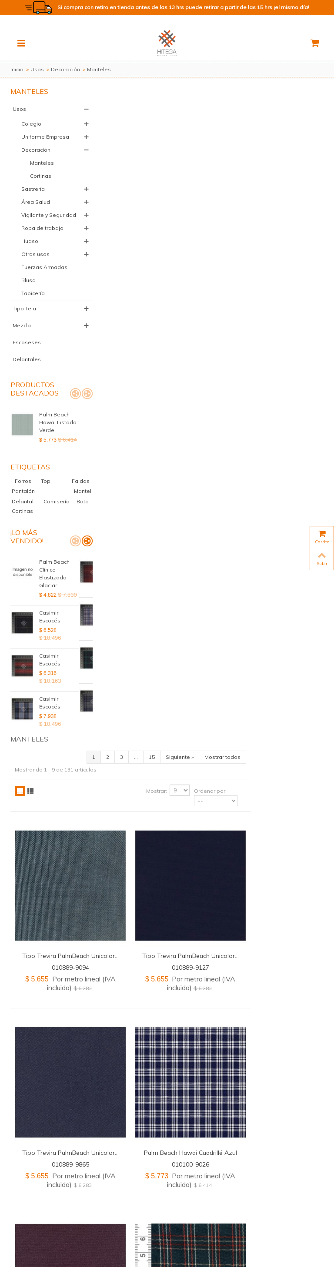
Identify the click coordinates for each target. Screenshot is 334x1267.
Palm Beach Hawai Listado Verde (58, 446)
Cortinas (40, 183)
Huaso (29, 256)
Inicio (16, 69)
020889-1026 (150, 1080)
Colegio (31, 123)
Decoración (65, 69)
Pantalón (61, 514)
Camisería (25, 534)
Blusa (28, 303)
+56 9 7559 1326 (153, 1223)
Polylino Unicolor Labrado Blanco (265, 877)
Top (55, 504)
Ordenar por (282, 140)
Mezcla (22, 349)
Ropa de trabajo (42, 243)
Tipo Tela (24, 332)
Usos (37, 69)
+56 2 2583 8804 (193, 1215)
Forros (29, 504)
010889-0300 (150, 888)
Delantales (27, 382)
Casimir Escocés (49, 649)
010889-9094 (150, 312)
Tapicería (33, 316)
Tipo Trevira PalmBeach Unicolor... (150, 300)
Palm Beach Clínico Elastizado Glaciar (54, 606)
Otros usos (35, 269)
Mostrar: (229, 140)
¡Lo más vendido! (26, 569)
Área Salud (35, 209)
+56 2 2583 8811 (74, 1215)
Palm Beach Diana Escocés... (266, 684)
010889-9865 (150, 504)
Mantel (29, 524)
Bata (51, 534)
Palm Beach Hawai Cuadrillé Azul (265, 492)
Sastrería (33, 196)
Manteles (42, 170)
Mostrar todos (295, 106)
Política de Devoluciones (169, 1237)
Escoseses (27, 365)
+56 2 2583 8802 (148, 1215)
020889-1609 (150, 696)
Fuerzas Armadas (33, 286)
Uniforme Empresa (33, 140)
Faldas (21, 514)
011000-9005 (265, 696)
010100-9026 (265, 504)
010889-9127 (265, 312)
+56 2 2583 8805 (238, 1215)
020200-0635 (265, 888)
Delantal (61, 524)
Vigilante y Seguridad (34, 226)
